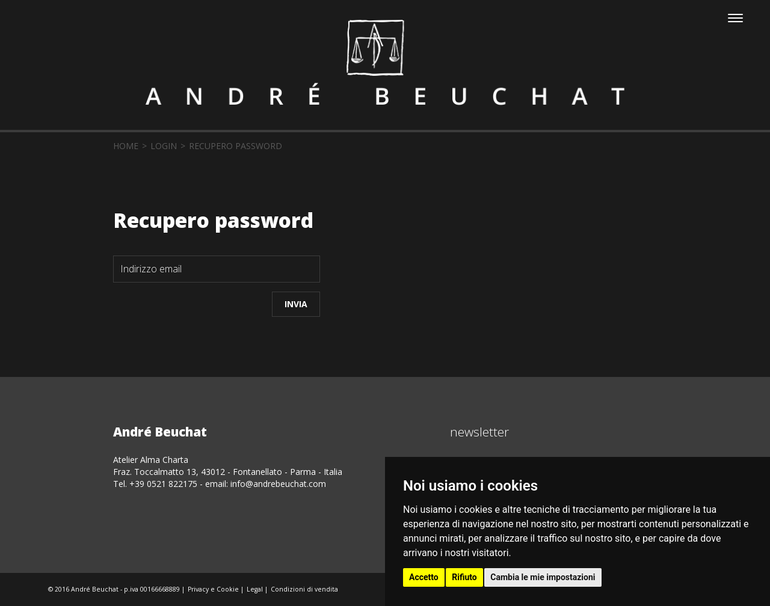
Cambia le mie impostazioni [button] (542, 577)
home (125, 146)
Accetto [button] (424, 577)
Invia (296, 304)
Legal (255, 589)
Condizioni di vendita (304, 589)
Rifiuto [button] (464, 577)
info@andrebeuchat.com (278, 483)
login (163, 146)
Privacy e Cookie (213, 589)
